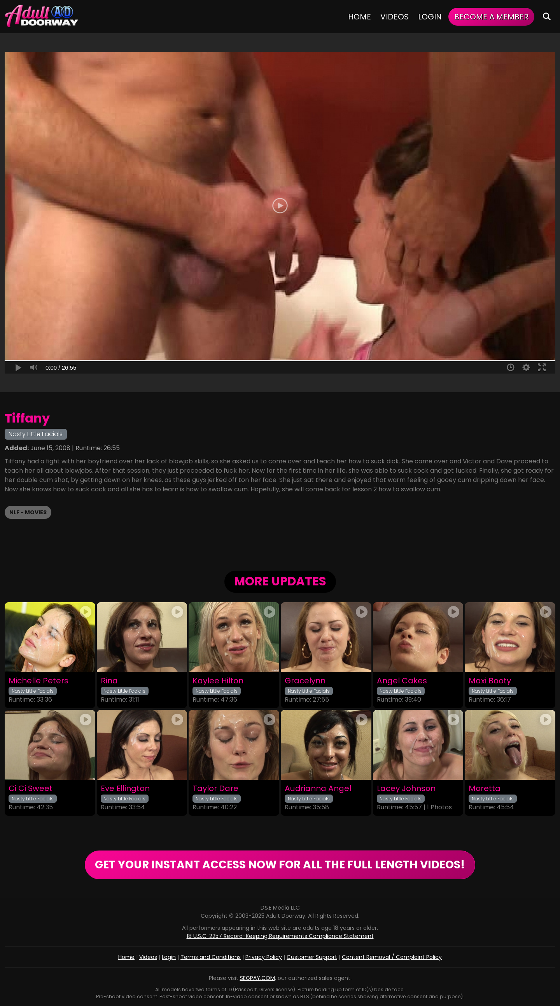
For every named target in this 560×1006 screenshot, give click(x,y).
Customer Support (312, 957)
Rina (109, 681)
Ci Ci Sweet (30, 788)
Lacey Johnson (406, 788)
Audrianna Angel (318, 788)
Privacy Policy (263, 957)
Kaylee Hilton (217, 681)
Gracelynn (305, 681)
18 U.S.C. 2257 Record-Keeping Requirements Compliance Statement (280, 936)
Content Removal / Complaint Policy (392, 957)
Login (430, 16)
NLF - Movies (28, 512)
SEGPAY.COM (257, 978)
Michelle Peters (38, 681)
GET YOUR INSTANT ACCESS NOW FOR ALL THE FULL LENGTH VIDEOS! (280, 864)
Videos (394, 16)
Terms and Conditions (210, 957)
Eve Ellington (125, 788)
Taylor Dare (215, 788)
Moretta (484, 788)
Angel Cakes (402, 681)
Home (359, 16)
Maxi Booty (490, 681)
